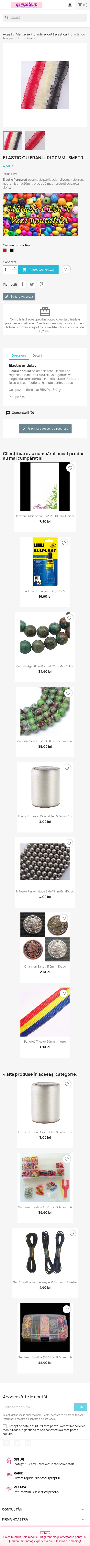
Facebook (6, 1443)
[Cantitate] (7, 269)
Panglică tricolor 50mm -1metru (45, 1041)
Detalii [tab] (37, 355)
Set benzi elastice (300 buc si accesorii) (45, 1207)
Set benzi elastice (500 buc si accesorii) (45, 1357)
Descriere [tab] (19, 355)
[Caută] (45, 18)
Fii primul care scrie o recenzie (45, 429)
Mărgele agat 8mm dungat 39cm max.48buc (45, 666)
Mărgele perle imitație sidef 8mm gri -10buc (45, 891)
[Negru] (12, 251)
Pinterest (41, 284)
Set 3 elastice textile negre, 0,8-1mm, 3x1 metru (45, 1282)
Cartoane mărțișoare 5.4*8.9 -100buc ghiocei (45, 516)
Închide (45, 1533)
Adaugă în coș (38, 269)
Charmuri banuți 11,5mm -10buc (45, 966)
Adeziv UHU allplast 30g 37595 (45, 591)
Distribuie (22, 284)
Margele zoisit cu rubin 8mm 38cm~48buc (45, 741)
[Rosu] (5, 251)
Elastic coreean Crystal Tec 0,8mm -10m (45, 816)
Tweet (32, 284)
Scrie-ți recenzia (19, 297)
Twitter (17, 1443)
